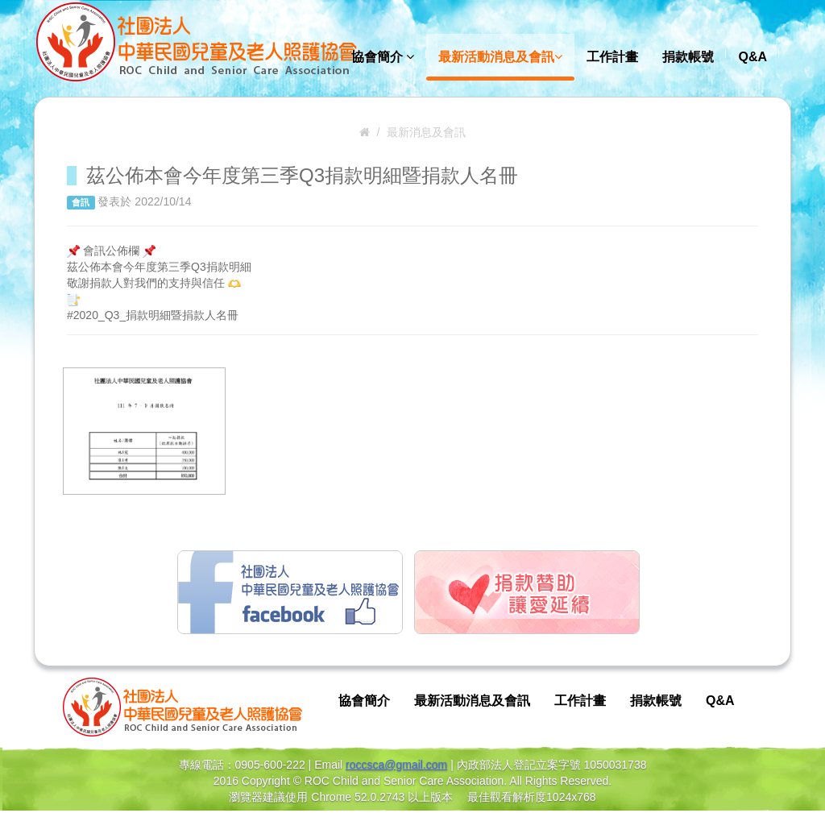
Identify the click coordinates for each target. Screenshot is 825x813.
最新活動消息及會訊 (500, 57)
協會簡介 (382, 57)
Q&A (752, 57)
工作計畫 (612, 57)
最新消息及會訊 (426, 132)
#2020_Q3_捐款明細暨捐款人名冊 (152, 315)
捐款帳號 (688, 57)
